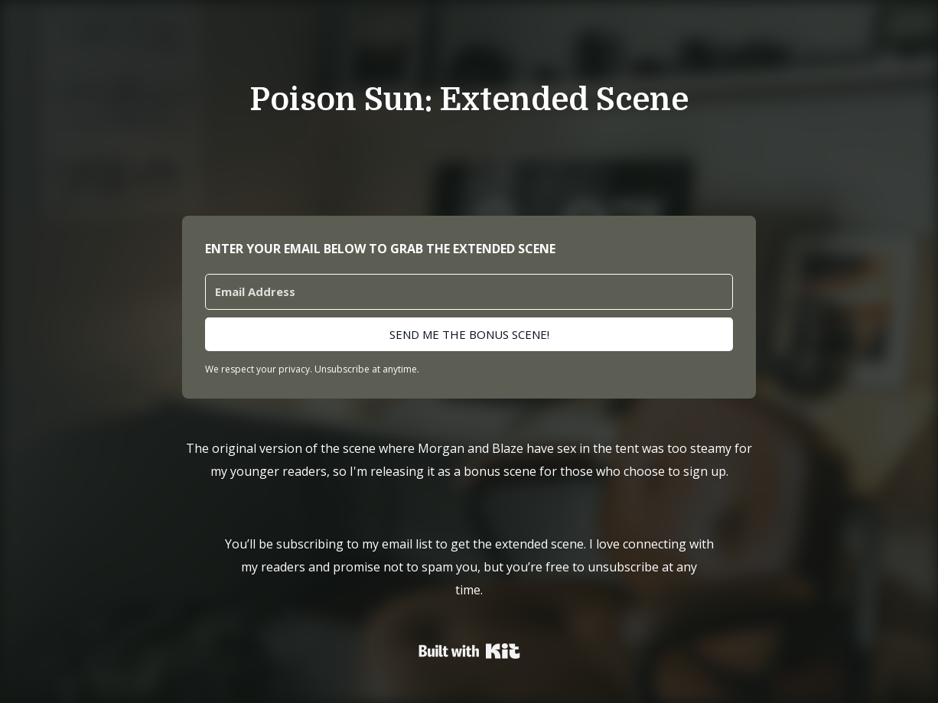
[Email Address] (469, 292)
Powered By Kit (469, 651)
